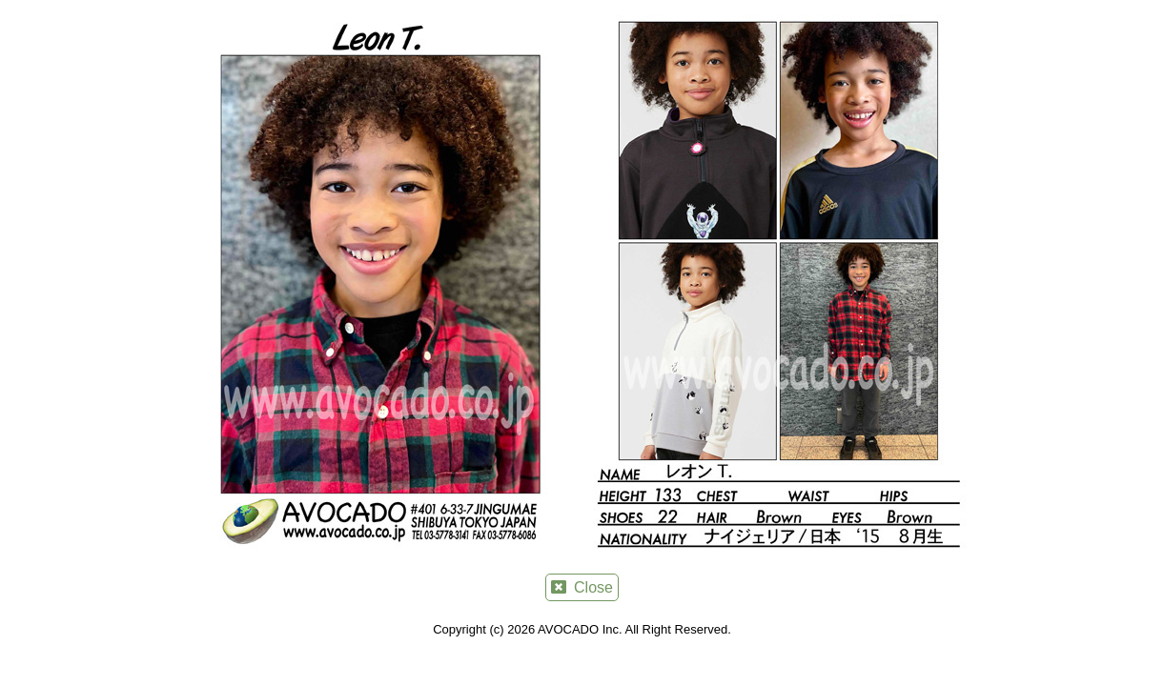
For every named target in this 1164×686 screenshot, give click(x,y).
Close (582, 587)
